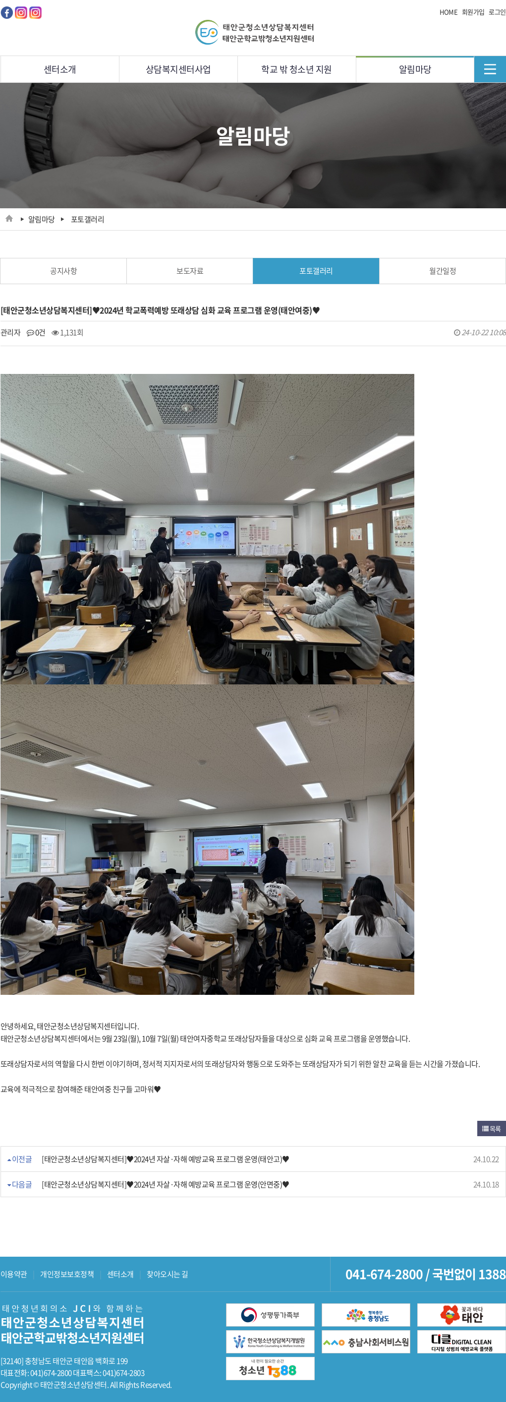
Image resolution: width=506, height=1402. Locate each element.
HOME (448, 11)
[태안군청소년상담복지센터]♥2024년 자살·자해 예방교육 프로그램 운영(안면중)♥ (165, 1184)
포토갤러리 (316, 270)
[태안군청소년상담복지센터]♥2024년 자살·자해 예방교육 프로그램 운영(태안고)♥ (165, 1159)
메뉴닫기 (490, 69)
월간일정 (442, 270)
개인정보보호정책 (67, 1274)
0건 (36, 332)
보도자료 (189, 270)
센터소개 (120, 1274)
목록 (491, 1128)
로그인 (497, 11)
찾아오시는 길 (167, 1274)
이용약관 (13, 1274)
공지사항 (63, 270)
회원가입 (473, 11)
